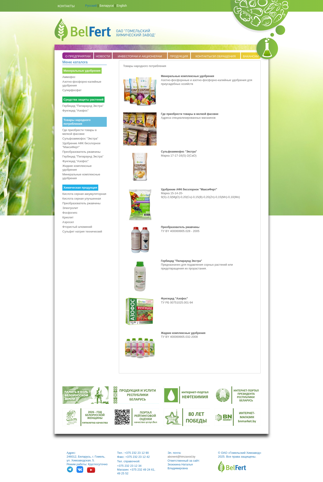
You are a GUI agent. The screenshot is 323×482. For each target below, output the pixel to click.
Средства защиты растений (83, 99)
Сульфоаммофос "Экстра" (80, 138)
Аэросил (68, 222)
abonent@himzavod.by (181, 456)
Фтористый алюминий (77, 226)
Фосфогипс (69, 212)
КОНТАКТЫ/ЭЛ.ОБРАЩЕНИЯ (216, 56)
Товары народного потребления (77, 121)
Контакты (66, 6)
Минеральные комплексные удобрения (81, 176)
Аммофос (68, 77)
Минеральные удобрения (81, 70)
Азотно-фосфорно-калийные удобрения (81, 83)
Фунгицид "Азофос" (75, 110)
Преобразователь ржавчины (81, 151)
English (122, 5)
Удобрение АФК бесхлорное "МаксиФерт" (81, 145)
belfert (232, 466)
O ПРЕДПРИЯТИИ (78, 56)
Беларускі (107, 5)
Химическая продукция (80, 187)
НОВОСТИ (103, 56)
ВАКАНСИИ (251, 56)
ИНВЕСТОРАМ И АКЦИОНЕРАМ (140, 56)
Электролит (70, 208)
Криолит (68, 217)
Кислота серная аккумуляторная (84, 194)
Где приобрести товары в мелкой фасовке (79, 132)
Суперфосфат (71, 90)
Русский (91, 5)
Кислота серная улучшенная (81, 198)
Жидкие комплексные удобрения (77, 167)
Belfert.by (105, 29)
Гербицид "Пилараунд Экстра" (82, 106)
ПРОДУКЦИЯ (179, 56)
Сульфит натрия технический (82, 231)
